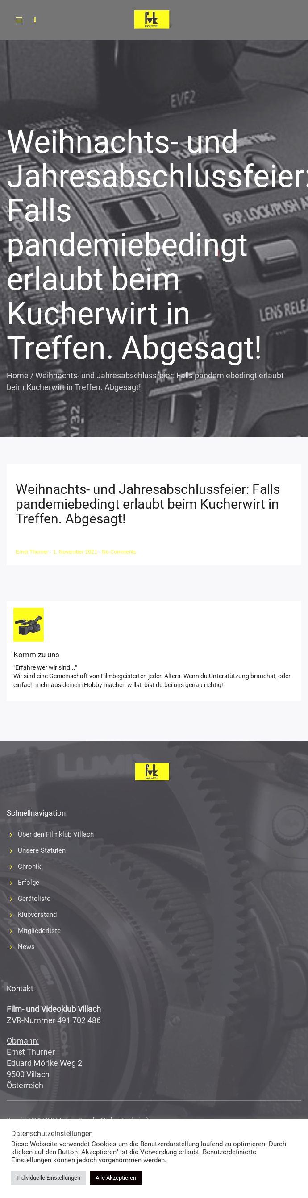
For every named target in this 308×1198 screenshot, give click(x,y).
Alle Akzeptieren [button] (116, 1177)
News (26, 947)
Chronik (29, 866)
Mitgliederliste (39, 931)
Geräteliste (34, 899)
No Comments (119, 552)
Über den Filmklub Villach (56, 834)
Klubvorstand (37, 915)
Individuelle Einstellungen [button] (48, 1177)
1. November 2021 (76, 552)
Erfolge (28, 883)
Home (18, 375)
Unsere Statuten (42, 850)
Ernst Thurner (33, 552)
